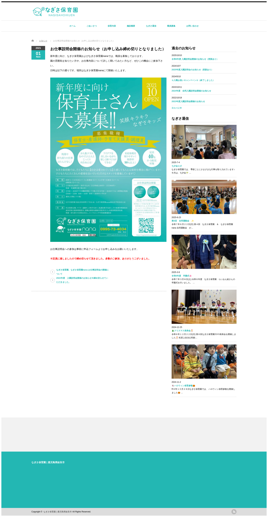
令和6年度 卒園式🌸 (182, 276)
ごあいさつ (91, 26)
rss (234, 511)
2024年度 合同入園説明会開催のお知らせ (191, 91)
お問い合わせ (192, 26)
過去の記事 (177, 108)
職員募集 (171, 26)
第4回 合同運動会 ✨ (183, 221)
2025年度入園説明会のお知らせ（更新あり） (192, 69)
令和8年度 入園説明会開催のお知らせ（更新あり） (195, 59)
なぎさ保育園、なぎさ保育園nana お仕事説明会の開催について (82, 272)
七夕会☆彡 (177, 166)
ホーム (72, 26)
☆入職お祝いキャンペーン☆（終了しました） (193, 80)
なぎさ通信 (151, 26)
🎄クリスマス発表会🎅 (182, 330)
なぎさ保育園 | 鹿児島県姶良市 (48, 462)
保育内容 (112, 26)
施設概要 (131, 26)
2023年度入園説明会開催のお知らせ (188, 101)
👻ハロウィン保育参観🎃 (183, 385)
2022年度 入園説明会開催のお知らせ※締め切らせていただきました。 (82, 280)
